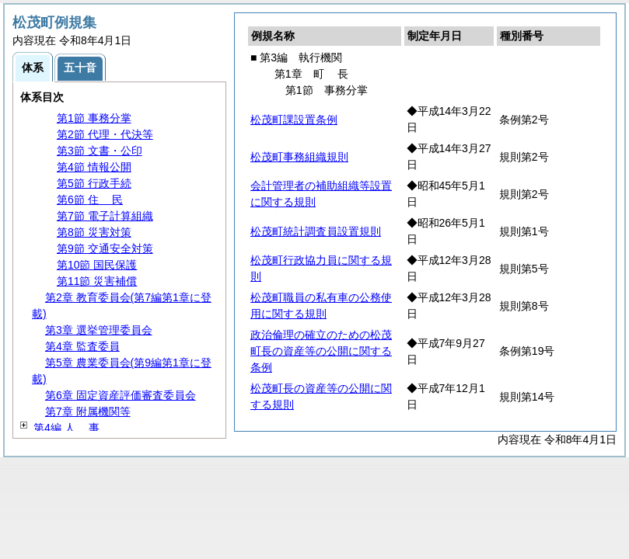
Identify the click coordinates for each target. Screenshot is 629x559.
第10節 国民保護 (97, 265)
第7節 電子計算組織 (105, 216)
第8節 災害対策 (94, 232)
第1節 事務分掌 (94, 118)
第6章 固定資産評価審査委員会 (120, 395)
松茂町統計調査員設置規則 (315, 231)
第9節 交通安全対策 (105, 248)
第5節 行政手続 (94, 183)
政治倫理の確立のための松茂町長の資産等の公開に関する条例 (321, 350)
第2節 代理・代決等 (105, 134)
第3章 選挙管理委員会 (98, 330)
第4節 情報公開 (94, 167)
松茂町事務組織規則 (299, 157)
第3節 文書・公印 (99, 150)
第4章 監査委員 (82, 346)
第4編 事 (66, 428)
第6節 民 (90, 199)
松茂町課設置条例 (293, 119)
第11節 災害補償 (97, 281)
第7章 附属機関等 (88, 411)
